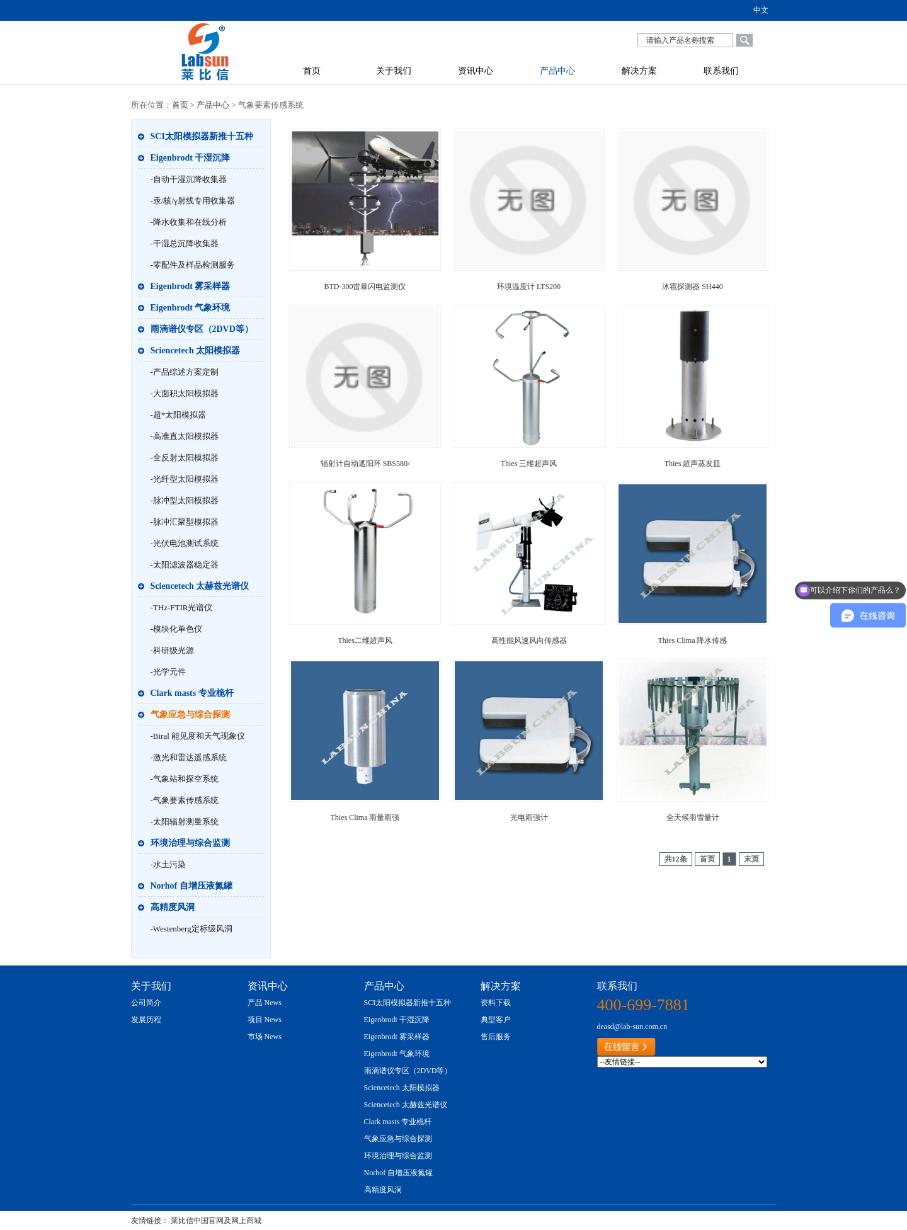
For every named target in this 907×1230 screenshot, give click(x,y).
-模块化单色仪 (176, 629)
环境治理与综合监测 (190, 843)
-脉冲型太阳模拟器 (185, 500)
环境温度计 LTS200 (529, 286)
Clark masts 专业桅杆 (192, 693)
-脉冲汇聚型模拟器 (185, 522)
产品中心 (557, 71)
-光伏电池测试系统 (185, 543)
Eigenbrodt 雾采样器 (191, 286)
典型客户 (496, 1019)
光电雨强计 (529, 817)
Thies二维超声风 (365, 640)
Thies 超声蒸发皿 (693, 463)
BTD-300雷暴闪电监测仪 (365, 286)
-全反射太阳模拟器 (185, 457)
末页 (751, 859)
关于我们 (393, 71)
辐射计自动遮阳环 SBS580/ (365, 463)
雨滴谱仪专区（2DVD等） (202, 329)
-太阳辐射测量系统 (185, 821)
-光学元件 (168, 671)
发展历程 (146, 1019)
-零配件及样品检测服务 (193, 265)
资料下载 (496, 1002)
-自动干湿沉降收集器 (189, 179)
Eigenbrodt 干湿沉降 (191, 157)
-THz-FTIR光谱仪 (182, 607)
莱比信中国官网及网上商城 (216, 1220)
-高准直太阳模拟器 (185, 436)
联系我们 (721, 71)
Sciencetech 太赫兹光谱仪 (200, 586)
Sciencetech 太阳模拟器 (196, 350)
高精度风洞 (173, 907)
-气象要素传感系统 (185, 800)
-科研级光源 (172, 650)
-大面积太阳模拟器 (185, 393)
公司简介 (146, 1002)
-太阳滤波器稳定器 (185, 564)
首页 (312, 71)
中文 (760, 10)
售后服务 (496, 1036)
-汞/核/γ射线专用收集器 (193, 200)
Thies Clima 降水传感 (692, 640)
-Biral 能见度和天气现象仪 (198, 736)
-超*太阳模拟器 (179, 414)
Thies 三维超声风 (529, 463)
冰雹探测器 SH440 (692, 286)
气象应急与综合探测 (190, 714)
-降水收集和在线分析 (189, 222)
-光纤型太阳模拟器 (185, 479)
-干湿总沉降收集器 (185, 243)
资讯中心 (475, 71)
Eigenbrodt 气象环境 (191, 307)
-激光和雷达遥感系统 (189, 757)
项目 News (265, 1019)
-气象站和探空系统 (185, 778)
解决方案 (639, 71)
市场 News (265, 1036)
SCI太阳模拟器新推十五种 (202, 136)
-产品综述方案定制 (185, 372)
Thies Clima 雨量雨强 (365, 817)
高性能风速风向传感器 (529, 640)
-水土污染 (168, 864)
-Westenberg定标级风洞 (191, 928)
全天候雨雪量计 (692, 817)
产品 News (265, 1002)
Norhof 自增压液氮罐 (191, 886)
